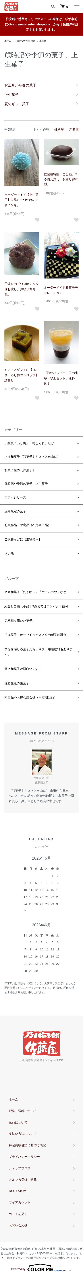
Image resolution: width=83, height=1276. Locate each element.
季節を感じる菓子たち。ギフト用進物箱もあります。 (38, 651)
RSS (12, 1191)
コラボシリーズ (15, 497)
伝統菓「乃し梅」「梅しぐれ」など (29, 443)
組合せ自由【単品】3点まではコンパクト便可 (36, 606)
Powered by (41, 1268)
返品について (18, 1122)
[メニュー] (76, 6)
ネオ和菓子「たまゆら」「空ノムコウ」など (35, 592)
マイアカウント (20, 1202)
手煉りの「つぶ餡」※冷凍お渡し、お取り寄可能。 (21, 289)
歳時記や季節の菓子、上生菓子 (32, 41)
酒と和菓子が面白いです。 (23, 669)
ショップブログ (20, 1168)
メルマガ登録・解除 (23, 1179)
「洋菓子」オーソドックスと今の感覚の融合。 (36, 635)
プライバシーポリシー (24, 1156)
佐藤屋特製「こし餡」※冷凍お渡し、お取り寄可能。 (61, 179)
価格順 (59, 129)
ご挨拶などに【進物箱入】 (23, 539)
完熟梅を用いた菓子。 (19, 620)
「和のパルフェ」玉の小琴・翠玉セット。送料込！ (61, 378)
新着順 (74, 129)
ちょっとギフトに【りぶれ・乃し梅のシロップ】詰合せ (21, 375)
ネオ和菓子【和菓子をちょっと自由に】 (32, 456)
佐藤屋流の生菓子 (16, 683)
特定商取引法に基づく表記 (27, 1145)
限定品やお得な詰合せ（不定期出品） (30, 697)
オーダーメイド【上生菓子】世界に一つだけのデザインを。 (21, 200)
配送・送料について (23, 1111)
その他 (9, 553)
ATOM (22, 1191)
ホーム (7, 41)
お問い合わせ (18, 1225)
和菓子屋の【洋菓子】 (19, 470)
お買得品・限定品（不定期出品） (27, 525)
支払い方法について (23, 1133)
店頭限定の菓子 (15, 511)
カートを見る (18, 1214)
